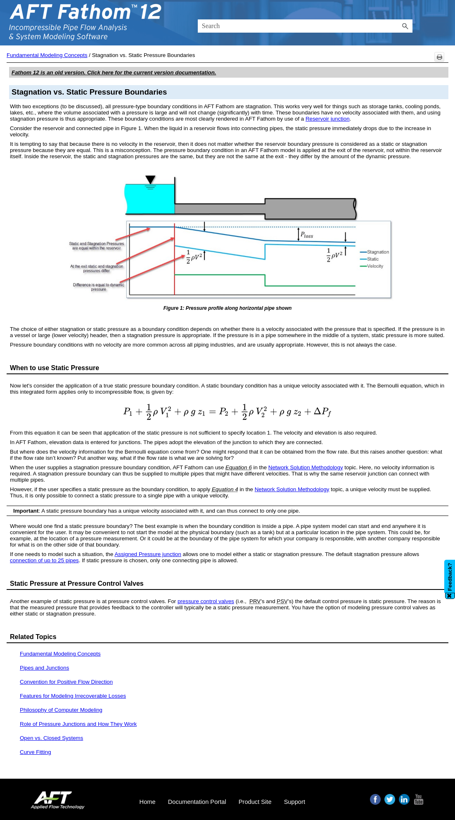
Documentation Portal (197, 802)
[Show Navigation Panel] (444, 23)
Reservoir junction (328, 119)
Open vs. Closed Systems (51, 738)
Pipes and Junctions (44, 668)
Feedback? (450, 577)
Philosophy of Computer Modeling (61, 710)
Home (148, 802)
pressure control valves (206, 601)
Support (294, 802)
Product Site (255, 802)
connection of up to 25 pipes (44, 560)
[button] (405, 26)
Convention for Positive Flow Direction (66, 682)
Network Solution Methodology (305, 467)
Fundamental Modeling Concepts (47, 55)
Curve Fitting (35, 752)
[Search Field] (305, 26)
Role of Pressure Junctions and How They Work (78, 724)
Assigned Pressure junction (147, 554)
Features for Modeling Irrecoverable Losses (73, 696)
